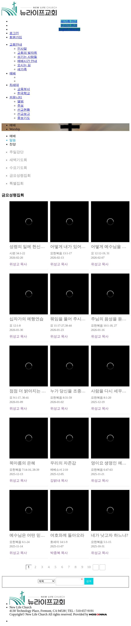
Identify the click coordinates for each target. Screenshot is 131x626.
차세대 (14, 85)
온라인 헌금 (69, 25)
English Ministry (69, 29)
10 (89, 567)
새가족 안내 (69, 21)
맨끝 (102, 567)
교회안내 (15, 44)
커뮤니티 (15, 97)
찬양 (12, 144)
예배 (12, 73)
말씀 (12, 140)
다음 (96, 567)
